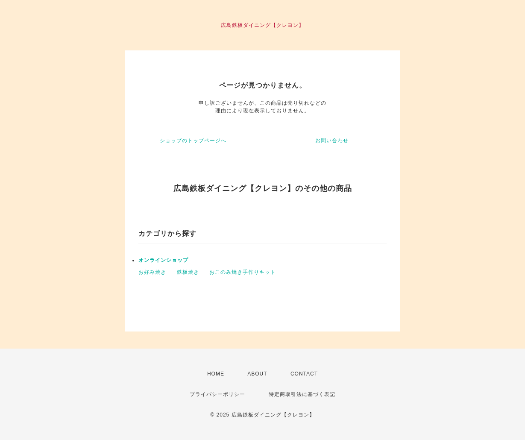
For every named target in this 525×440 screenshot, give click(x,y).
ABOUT (257, 374)
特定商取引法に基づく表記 (302, 394)
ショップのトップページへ (193, 141)
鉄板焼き (188, 272)
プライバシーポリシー (217, 394)
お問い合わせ (332, 141)
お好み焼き (152, 272)
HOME (215, 374)
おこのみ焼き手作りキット (242, 272)
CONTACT (304, 374)
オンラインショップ (163, 260)
